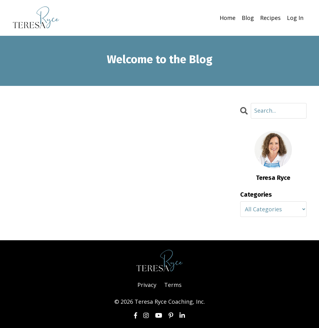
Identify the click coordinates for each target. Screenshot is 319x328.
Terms (173, 284)
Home (228, 17)
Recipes (270, 17)
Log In (295, 17)
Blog (248, 17)
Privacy (146, 284)
